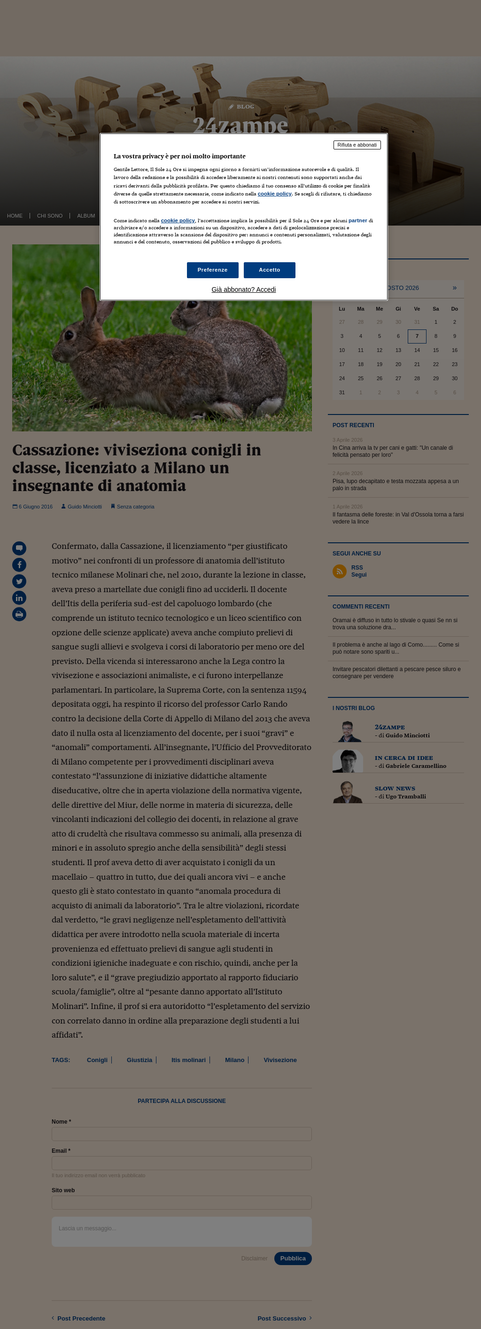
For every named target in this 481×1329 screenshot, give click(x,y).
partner (358, 220)
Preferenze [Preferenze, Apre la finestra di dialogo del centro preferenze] (213, 270)
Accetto (269, 270)
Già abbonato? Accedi (243, 289)
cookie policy (275, 193)
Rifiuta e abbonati (357, 145)
